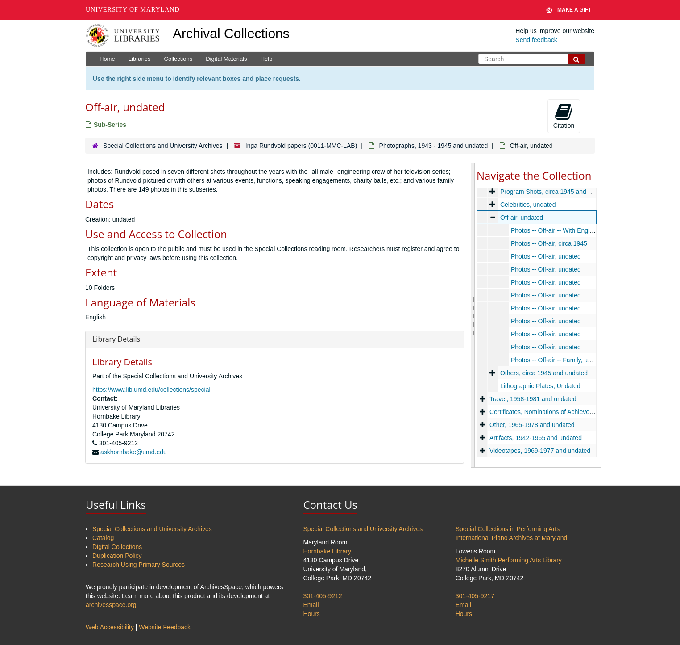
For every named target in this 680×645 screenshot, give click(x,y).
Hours (311, 613)
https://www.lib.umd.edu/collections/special (151, 389)
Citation (563, 115)
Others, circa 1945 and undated (544, 373)
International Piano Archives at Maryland (512, 537)
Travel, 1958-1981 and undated (532, 398)
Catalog (103, 537)
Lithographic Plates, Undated (540, 386)
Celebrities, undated (528, 204)
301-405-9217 (475, 595)
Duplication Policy (117, 555)
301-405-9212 (322, 595)
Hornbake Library (327, 551)
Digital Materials (226, 58)
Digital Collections (117, 546)
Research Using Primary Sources (138, 564)
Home (107, 58)
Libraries (140, 58)
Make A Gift (569, 10)
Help (267, 58)
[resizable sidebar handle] (473, 315)
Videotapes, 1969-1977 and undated (539, 450)
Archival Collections (231, 33)
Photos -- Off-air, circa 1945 (549, 243)
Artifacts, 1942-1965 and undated (535, 437)
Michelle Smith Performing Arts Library (509, 560)
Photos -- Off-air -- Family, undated (559, 360)
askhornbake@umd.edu (133, 452)
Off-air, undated (521, 217)
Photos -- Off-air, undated (546, 256)
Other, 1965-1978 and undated (532, 424)
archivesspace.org (111, 604)
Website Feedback (165, 627)
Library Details (116, 339)
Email (311, 604)
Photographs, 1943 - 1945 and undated (433, 145)
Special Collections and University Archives (163, 145)
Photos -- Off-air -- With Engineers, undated (571, 230)
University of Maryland (133, 9)
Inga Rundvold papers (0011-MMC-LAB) (301, 145)
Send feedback (536, 39)
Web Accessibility (110, 627)
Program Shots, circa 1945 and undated (555, 191)
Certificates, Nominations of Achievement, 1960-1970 (563, 411)
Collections (178, 58)
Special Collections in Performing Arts (508, 528)
